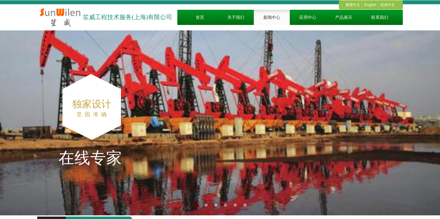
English (370, 5)
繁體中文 (353, 5)
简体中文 (387, 5)
